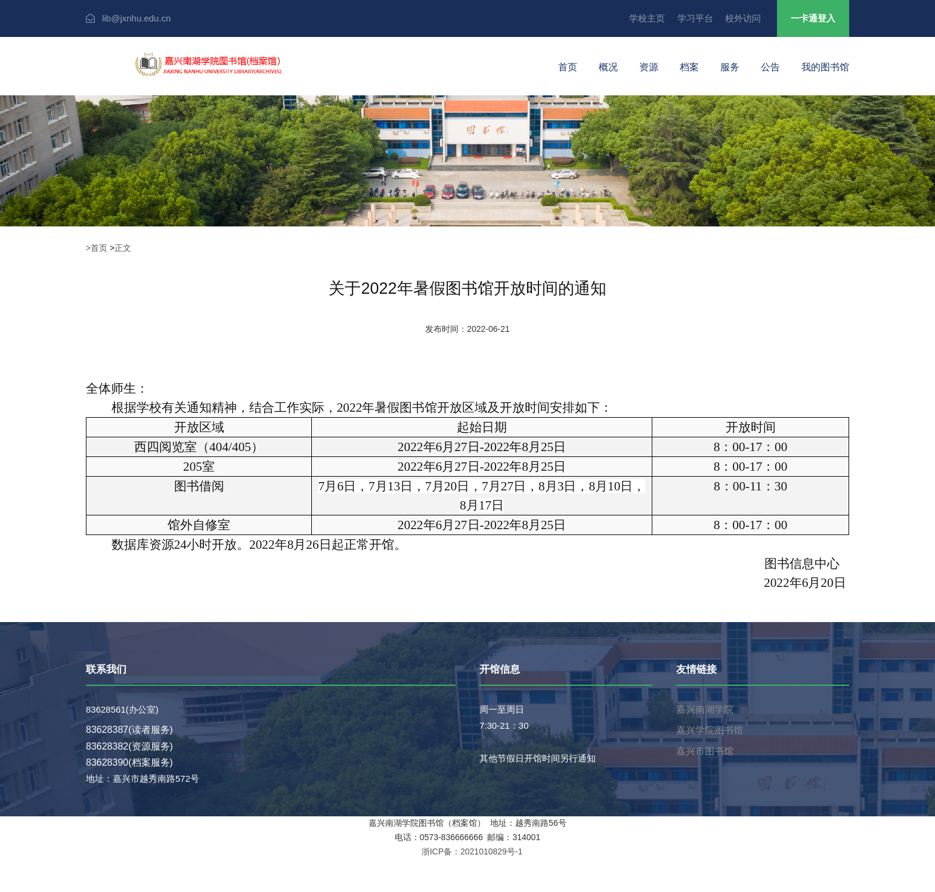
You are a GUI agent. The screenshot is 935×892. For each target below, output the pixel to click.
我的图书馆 (825, 67)
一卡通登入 (813, 18)
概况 (608, 67)
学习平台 (695, 18)
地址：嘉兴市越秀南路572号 (142, 778)
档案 (689, 67)
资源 (648, 67)
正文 (122, 248)
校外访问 (743, 18)
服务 (729, 67)
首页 (567, 67)
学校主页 (647, 18)
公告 (770, 67)
